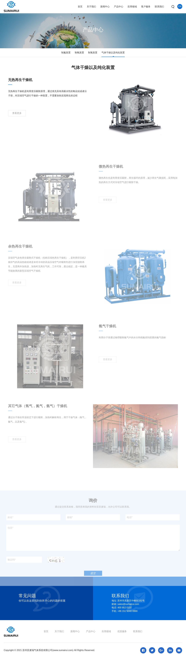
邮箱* (70, 525)
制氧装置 (79, 52)
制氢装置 (92, 52)
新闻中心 (75, 631)
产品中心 (90, 631)
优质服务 (122, 631)
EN (179, 5)
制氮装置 (66, 52)
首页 (46, 631)
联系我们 (137, 631)
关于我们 (59, 631)
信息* (10, 535)
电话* (129, 525)
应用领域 (106, 631)
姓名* (10, 525)
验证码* (11, 567)
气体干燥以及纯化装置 (113, 52)
